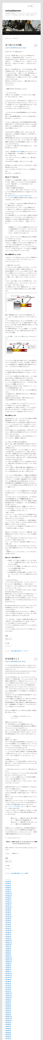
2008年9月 (8, 964)
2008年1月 (8, 971)
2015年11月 (8, 895)
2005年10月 (8, 1020)
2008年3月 (8, 967)
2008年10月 (8, 962)
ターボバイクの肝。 (14, 45)
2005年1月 (8, 1038)
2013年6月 (8, 909)
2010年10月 (8, 930)
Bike (12, 651)
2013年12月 (8, 907)
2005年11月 (8, 1018)
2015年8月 (8, 897)
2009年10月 (8, 944)
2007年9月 (8, 979)
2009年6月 (8, 948)
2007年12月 (8, 973)
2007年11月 (8, 975)
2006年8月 (8, 1001)
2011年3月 (8, 926)
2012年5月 (8, 920)
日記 (18, 873)
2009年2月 (8, 954)
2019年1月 (8, 885)
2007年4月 (8, 985)
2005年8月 (8, 1024)
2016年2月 (8, 889)
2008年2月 (8, 969)
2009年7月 (8, 946)
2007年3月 (8, 987)
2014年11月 (8, 903)
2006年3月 (8, 1011)
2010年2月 (8, 938)
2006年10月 (8, 997)
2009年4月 (8, 952)
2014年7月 (8, 905)
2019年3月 (8, 881)
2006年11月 (8, 995)
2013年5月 (8, 911)
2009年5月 (8, 950)
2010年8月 (8, 932)
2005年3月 (8, 1034)
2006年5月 (8, 1007)
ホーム (7, 32)
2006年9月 (8, 999)
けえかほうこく (12, 659)
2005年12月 (8, 1016)
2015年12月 (8, 893)
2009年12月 (8, 940)
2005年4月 (8, 1032)
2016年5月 (8, 887)
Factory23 (18, 151)
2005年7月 (8, 1026)
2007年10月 (8, 977)
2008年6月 (8, 966)
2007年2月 (8, 989)
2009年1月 (8, 956)
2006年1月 (8, 1015)
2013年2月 (8, 914)
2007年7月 (8, 983)
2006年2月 (8, 1013)
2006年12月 (8, 993)
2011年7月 (8, 924)
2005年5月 (8, 1030)
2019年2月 (8, 883)
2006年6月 (8, 1005)
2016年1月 (8, 891)
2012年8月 (8, 918)
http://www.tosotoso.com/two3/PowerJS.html (19, 195)
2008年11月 (8, 960)
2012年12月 (8, 917)
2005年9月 (8, 1022)
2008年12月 (8, 958)
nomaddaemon (13, 10)
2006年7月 (8, 1003)
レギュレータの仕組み (14, 806)
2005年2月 (8, 1036)
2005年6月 (8, 1028)
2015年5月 (8, 901)
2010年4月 (8, 936)
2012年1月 (8, 922)
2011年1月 (8, 928)
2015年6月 (8, 899)
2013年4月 (8, 913)
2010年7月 (8, 934)
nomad (24, 48)
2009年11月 (8, 942)
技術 (15, 651)
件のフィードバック (23, 651)
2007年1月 (8, 991)
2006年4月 (8, 1009)
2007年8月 (8, 981)
